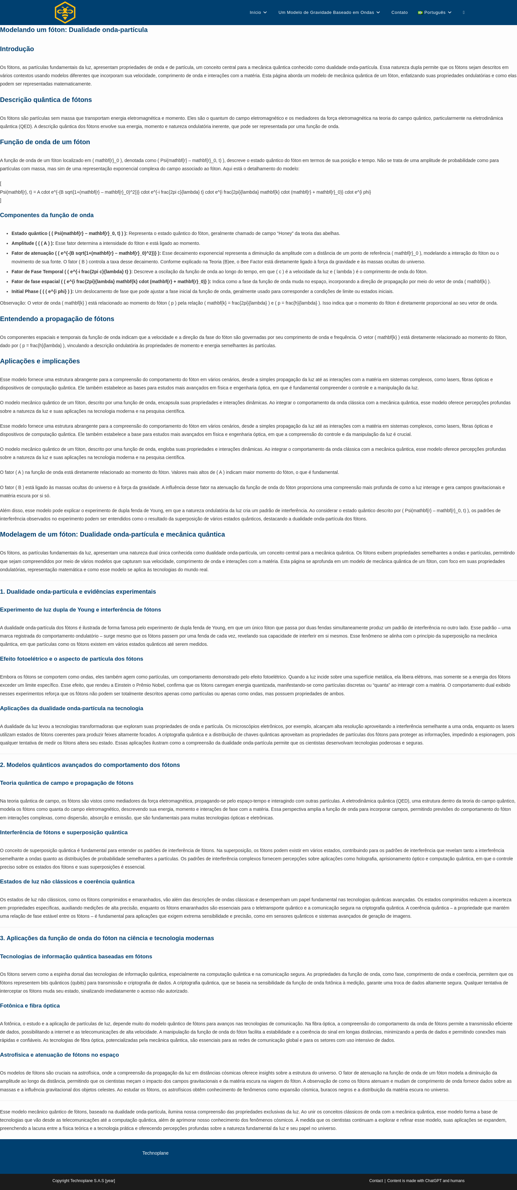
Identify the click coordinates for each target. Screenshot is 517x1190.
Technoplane (155, 1153)
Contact (376, 1180)
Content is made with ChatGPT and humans (426, 1180)
